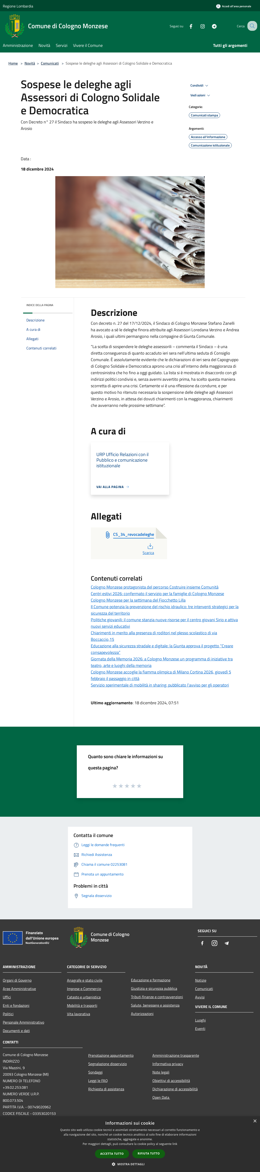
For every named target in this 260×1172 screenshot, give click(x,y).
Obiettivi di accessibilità (171, 1080)
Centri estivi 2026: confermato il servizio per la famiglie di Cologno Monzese (157, 593)
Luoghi (200, 1020)
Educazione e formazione (150, 980)
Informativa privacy (167, 1064)
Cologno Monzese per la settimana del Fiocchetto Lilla (138, 600)
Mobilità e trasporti (82, 1005)
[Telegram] (210, 26)
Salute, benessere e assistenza (155, 1005)
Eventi (200, 1028)
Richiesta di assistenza (106, 1089)
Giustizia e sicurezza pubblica (154, 988)
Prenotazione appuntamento (111, 1055)
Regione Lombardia (18, 6)
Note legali (160, 1072)
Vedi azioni (200, 95)
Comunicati (50, 63)
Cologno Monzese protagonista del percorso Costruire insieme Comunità (154, 587)
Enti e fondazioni (16, 1005)
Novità (30, 63)
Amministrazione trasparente (175, 1055)
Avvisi (200, 997)
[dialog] (130, 1144)
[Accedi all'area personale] (233, 6)
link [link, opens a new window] (174, 1144)
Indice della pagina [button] (39, 305)
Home (13, 63)
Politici (8, 1014)
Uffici (7, 997)
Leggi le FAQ (98, 1080)
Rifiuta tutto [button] (149, 1153)
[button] (130, 1164)
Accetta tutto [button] (112, 1154)
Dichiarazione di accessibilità (175, 1089)
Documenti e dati (16, 1030)
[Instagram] (198, 26)
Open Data (161, 1097)
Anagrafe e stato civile (84, 980)
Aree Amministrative (19, 988)
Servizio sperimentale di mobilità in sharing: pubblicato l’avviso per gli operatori (160, 685)
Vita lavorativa (78, 1014)
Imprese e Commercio (84, 988)
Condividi (200, 85)
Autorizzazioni (142, 1013)
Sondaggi (95, 1072)
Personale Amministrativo (23, 1022)
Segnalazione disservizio (107, 1064)
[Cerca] (251, 25)
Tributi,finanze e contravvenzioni (157, 997)
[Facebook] (186, 26)
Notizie (200, 980)
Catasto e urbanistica (84, 997)
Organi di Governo (17, 980)
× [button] (254, 1121)
